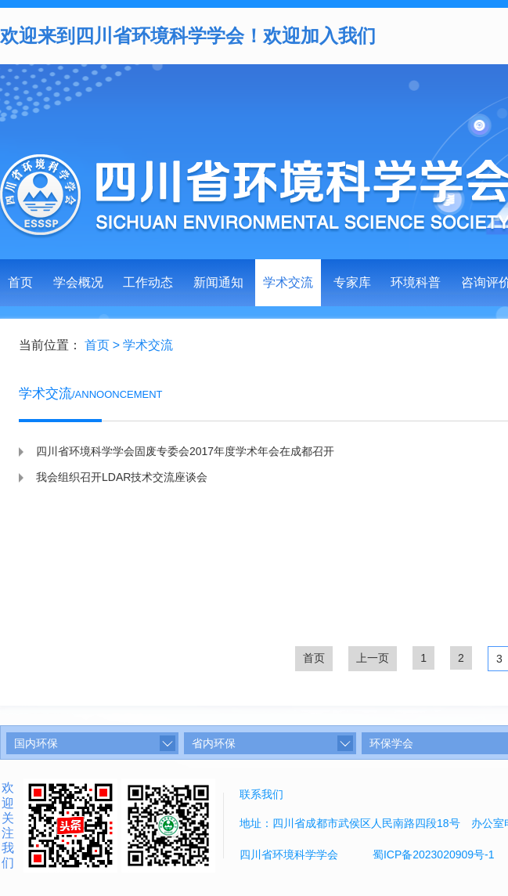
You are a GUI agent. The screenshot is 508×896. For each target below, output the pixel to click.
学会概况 (78, 282)
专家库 (352, 282)
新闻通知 (218, 282)
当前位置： (50, 345)
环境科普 (416, 282)
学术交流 (288, 282)
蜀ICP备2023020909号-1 (434, 854)
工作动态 (148, 282)
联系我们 (261, 794)
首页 (20, 282)
